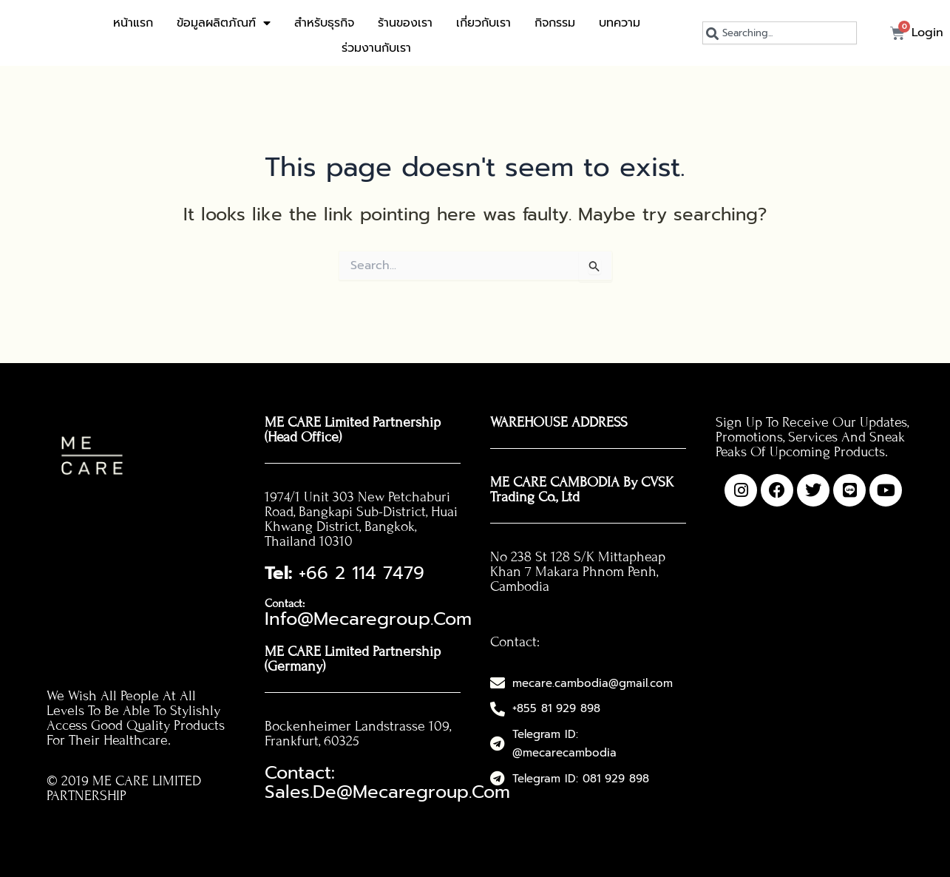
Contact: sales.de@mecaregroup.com (362, 740)
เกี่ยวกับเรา (483, 23)
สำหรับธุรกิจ (324, 23)
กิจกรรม (555, 23)
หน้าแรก (133, 23)
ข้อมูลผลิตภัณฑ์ (224, 23)
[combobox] (779, 32)
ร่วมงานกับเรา (376, 48)
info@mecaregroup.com (379, 596)
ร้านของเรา (405, 23)
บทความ (619, 23)
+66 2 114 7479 (320, 569)
